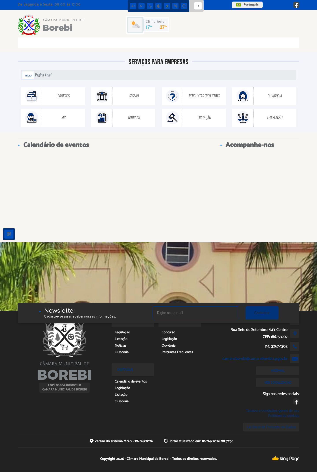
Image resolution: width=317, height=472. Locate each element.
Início (27, 75)
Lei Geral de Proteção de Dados (271, 427)
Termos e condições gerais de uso (272, 410)
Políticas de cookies (283, 416)
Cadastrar (262, 313)
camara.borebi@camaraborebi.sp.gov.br (255, 358)
